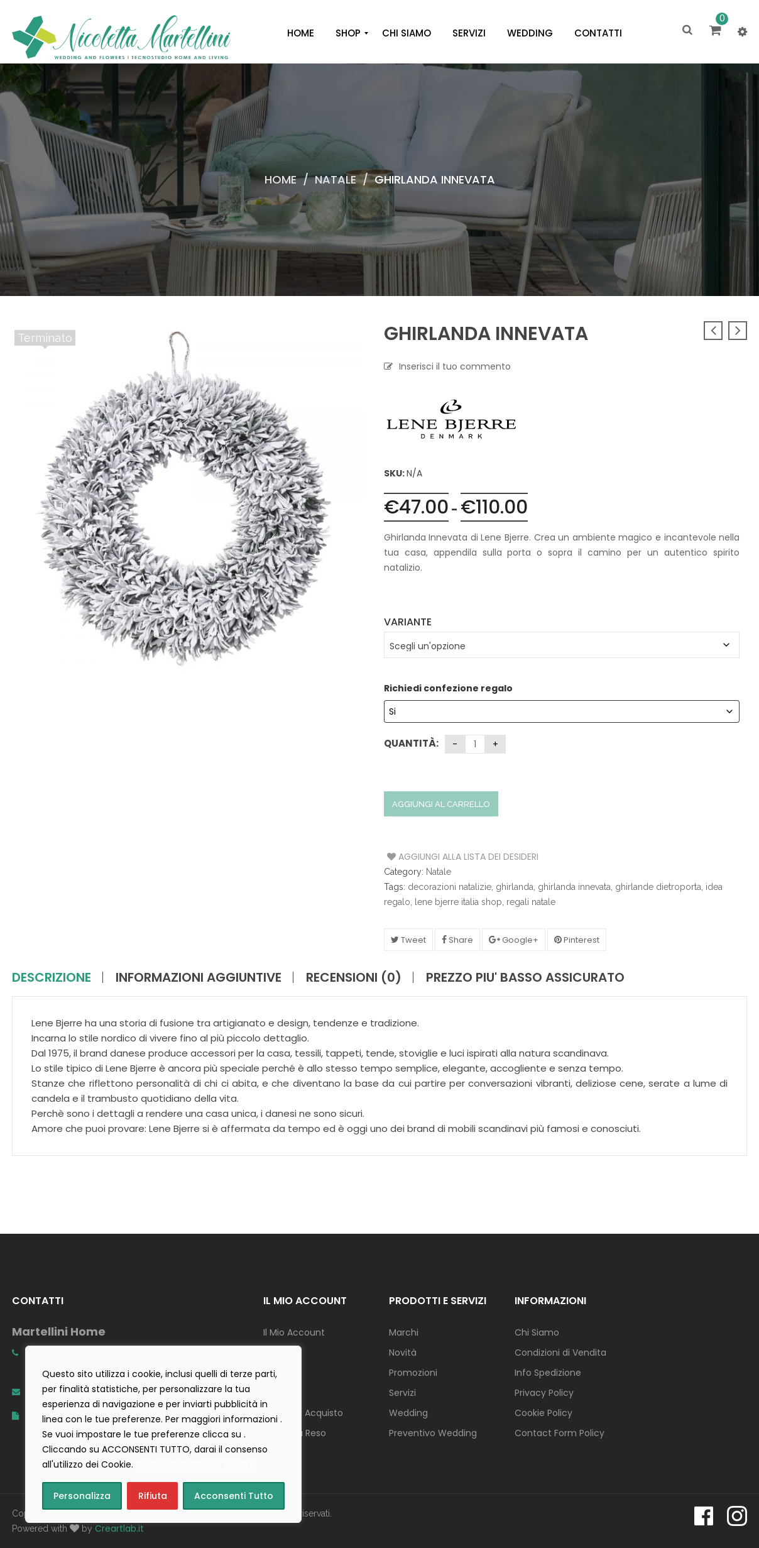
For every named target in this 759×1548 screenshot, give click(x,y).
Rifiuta (152, 1496)
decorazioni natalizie (449, 887)
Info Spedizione (548, 1372)
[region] (163, 1434)
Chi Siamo (537, 1332)
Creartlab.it (119, 1528)
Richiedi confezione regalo (449, 688)
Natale (335, 179)
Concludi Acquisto (303, 1413)
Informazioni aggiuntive (198, 977)
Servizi (402, 1392)
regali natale (530, 902)
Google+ (513, 940)
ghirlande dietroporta (658, 887)
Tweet (408, 940)
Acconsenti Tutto (233, 1496)
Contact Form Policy (559, 1433)
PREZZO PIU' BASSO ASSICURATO (525, 977)
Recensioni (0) (353, 977)
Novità (403, 1352)
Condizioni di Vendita (560, 1352)
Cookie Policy (543, 1413)
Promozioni (413, 1372)
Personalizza (82, 1496)
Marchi (403, 1332)
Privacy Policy (544, 1392)
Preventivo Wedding (433, 1433)
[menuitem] (300, 33)
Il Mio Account (294, 1332)
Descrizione (51, 977)
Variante (408, 622)
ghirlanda (514, 887)
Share (457, 940)
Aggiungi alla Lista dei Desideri (434, 856)
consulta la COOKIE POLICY (195, 1464)
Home (281, 179)
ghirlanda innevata (574, 887)
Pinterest (576, 940)
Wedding (408, 1413)
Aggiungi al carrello (441, 804)
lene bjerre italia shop (458, 902)
